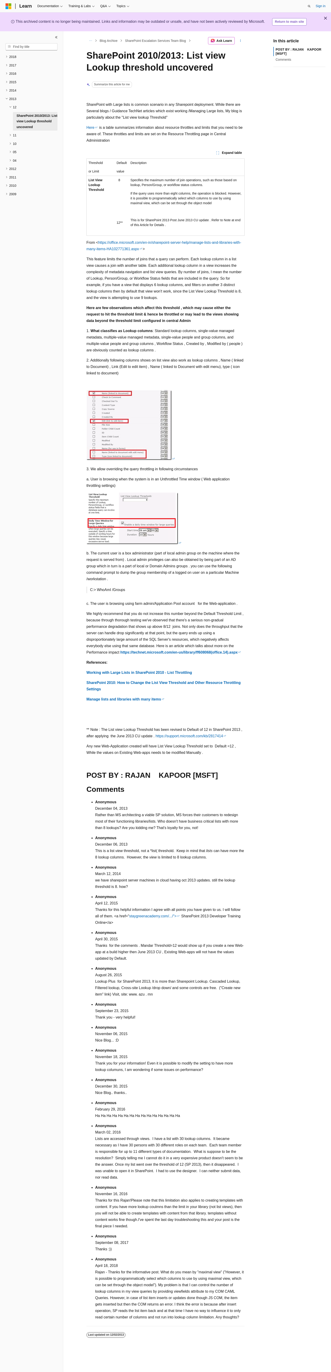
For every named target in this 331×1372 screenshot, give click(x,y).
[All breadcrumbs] (90, 40)
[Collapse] (56, 37)
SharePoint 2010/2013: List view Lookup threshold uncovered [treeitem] (37, 121)
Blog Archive (109, 41)
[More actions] (241, 40)
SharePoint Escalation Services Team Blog (155, 41)
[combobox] (31, 47)
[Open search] (309, 6)
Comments (283, 59)
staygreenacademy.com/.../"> (153, 916)
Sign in (320, 6)
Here (90, 127)
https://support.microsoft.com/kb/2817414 (189, 736)
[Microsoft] (8, 6)
